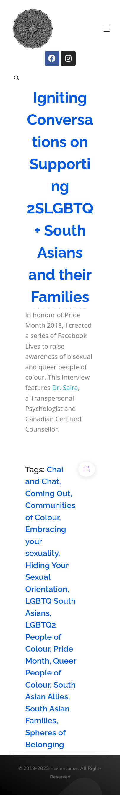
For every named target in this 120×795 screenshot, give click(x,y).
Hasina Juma (43, 308)
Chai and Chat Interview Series (65, 308)
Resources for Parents (85, 308)
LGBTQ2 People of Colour (43, 636)
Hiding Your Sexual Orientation (47, 577)
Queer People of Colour (50, 672)
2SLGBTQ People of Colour (54, 308)
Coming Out (47, 493)
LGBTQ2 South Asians (75, 308)
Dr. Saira (65, 387)
